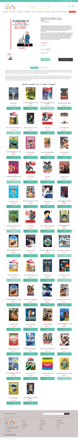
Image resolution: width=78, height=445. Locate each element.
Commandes (58, 424)
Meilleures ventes (24, 426)
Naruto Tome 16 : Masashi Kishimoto (47, 152)
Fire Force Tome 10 (30, 176)
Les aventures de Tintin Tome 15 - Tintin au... (13, 250)
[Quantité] (46, 49)
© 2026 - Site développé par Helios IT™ (11, 438)
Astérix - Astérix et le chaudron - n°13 (31, 275)
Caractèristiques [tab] (44, 67)
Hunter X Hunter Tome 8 (30, 324)
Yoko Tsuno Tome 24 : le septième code (64, 250)
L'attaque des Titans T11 (64, 348)
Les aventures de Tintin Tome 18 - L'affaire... (64, 373)
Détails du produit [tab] (34, 67)
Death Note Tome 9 (13, 103)
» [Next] (73, 229)
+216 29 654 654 (8, 429)
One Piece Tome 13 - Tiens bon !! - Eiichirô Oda (30, 201)
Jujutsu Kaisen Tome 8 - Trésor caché (30, 127)
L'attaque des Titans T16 (30, 250)
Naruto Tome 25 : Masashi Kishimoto (30, 299)
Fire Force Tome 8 (47, 127)
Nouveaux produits (25, 424)
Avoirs (58, 426)
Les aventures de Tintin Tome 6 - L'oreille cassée (30, 103)
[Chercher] (39, 7)
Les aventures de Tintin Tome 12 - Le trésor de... (13, 152)
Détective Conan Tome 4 (30, 152)
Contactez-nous (42, 429)
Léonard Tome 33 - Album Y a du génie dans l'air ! (47, 103)
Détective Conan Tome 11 (13, 201)
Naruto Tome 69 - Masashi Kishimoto (64, 103)
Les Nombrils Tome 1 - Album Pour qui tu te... (13, 177)
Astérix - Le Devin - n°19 (30, 373)
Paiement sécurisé (42, 424)
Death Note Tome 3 (47, 275)
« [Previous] (4, 229)
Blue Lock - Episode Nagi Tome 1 (30, 348)
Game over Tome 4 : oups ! (64, 127)
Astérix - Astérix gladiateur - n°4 (13, 275)
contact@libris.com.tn (9, 431)
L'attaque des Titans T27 (13, 324)
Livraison (41, 426)
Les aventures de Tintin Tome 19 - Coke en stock (47, 250)
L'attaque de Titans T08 (47, 324)
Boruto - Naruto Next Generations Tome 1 (47, 348)
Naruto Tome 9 (47, 176)
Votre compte (59, 420)
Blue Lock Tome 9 (47, 201)
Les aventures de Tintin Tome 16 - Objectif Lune (64, 324)
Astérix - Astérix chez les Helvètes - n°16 (13, 127)
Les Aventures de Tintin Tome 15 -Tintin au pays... (13, 300)
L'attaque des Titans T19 (64, 152)
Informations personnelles (60, 422)
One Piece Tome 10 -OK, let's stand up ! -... (64, 299)
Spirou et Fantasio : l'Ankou (64, 275)
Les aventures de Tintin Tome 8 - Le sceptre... (64, 226)
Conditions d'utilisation (43, 422)
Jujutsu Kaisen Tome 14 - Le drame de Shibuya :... (64, 201)
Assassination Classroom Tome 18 (13, 348)
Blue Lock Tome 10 (47, 299)
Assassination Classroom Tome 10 (47, 373)
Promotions (24, 422)
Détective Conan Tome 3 (13, 397)
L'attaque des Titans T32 (64, 176)
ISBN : (42, 21)
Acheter (45, 59)
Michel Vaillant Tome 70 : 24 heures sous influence (13, 373)
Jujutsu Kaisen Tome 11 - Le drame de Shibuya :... (30, 398)
